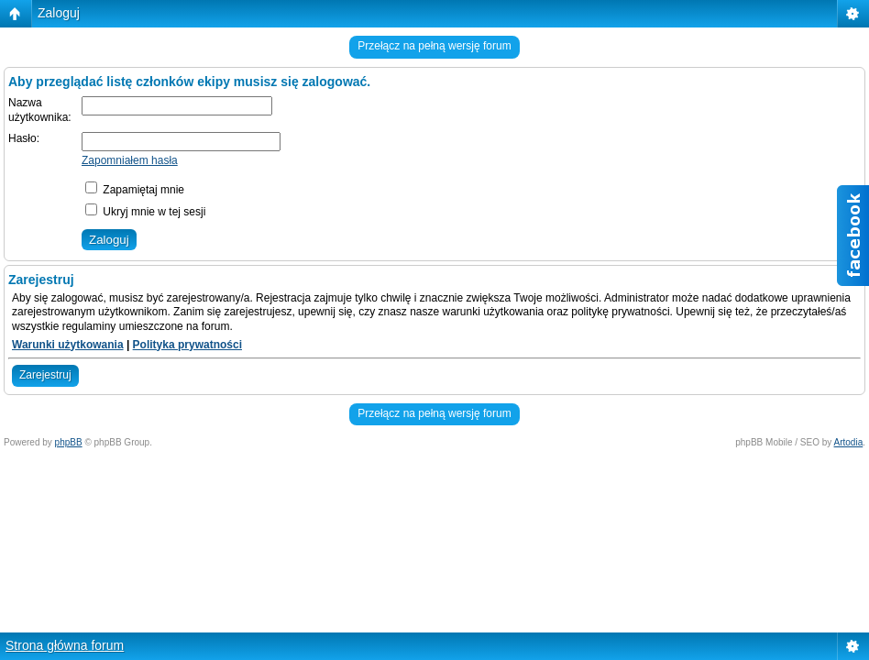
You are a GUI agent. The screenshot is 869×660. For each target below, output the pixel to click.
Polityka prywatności (187, 344)
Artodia (849, 442)
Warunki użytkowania (68, 344)
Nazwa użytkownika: (40, 110)
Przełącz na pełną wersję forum (434, 45)
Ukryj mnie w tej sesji (145, 211)
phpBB (68, 442)
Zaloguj (59, 13)
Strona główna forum (65, 645)
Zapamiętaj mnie (134, 189)
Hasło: (23, 138)
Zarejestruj (45, 374)
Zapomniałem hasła (130, 160)
